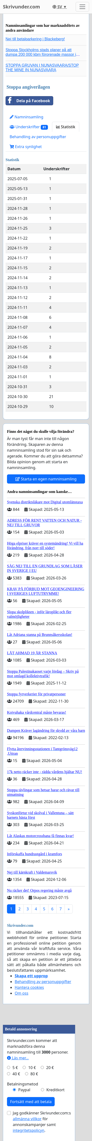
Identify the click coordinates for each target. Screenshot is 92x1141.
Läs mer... (18, 1058)
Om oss (21, 993)
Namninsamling (26, 117)
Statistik (65, 126)
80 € (34, 1074)
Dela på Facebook (28, 100)
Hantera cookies (29, 987)
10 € (32, 1067)
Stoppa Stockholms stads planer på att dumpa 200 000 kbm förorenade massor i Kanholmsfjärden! (41, 54)
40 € (16, 1074)
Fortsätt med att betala (31, 1101)
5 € (15, 1067)
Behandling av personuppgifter (38, 136)
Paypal (24, 1089)
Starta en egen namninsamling (46, 479)
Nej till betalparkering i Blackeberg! (35, 39)
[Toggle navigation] (82, 7)
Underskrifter (29, 127)
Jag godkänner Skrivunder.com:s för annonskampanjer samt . (42, 1121)
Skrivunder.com (21, 6)
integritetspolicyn (28, 1130)
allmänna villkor (27, 1118)
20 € (50, 1067)
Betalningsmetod (22, 1084)
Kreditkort (55, 1089)
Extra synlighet (26, 146)
